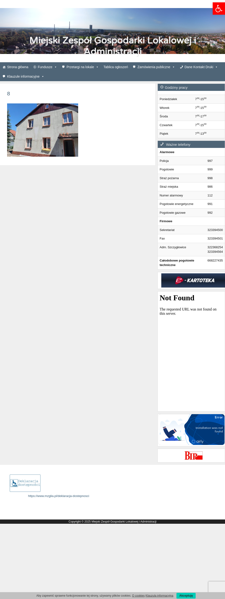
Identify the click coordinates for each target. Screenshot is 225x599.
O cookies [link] (138, 595)
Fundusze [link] (47, 67)
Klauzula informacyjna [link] (159, 595)
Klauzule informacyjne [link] (25, 76)
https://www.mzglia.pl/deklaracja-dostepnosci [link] (58, 496)
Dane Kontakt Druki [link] (201, 67)
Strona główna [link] (17, 67)
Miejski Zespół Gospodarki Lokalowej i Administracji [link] (112, 46)
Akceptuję (186, 595)
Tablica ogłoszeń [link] (116, 67)
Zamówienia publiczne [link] (156, 67)
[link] (219, 8)
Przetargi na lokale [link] (83, 67)
